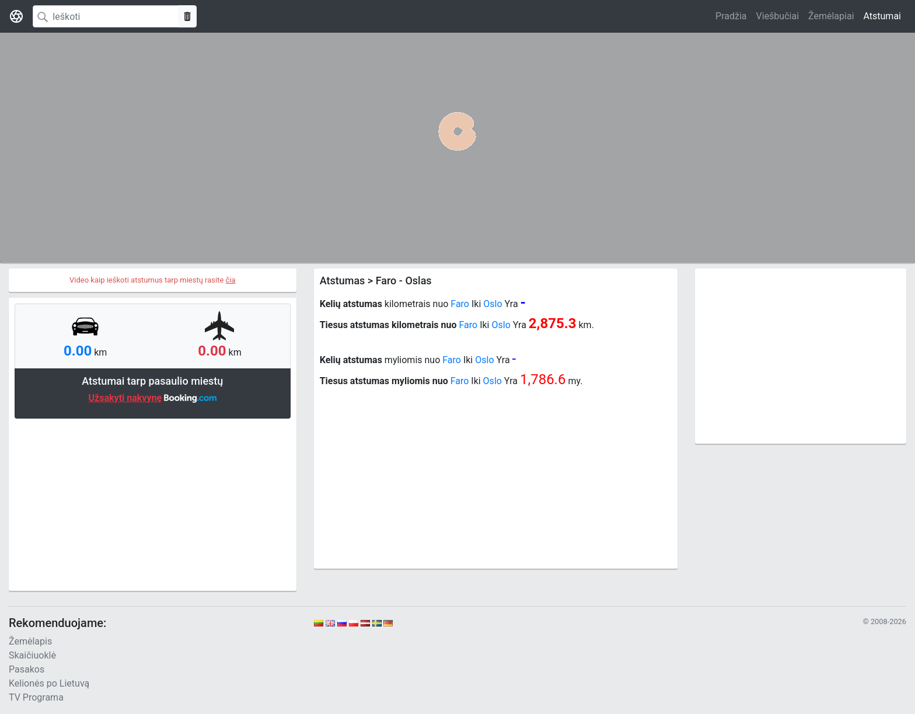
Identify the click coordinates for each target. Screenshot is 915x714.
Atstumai (882, 16)
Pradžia (730, 16)
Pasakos (26, 669)
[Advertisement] (153, 503)
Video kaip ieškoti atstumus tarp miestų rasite (152, 280)
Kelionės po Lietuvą (49, 683)
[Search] (106, 16)
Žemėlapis (30, 641)
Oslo (492, 303)
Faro (459, 303)
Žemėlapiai (831, 16)
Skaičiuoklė (32, 655)
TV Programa (36, 697)
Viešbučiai (777, 16)
